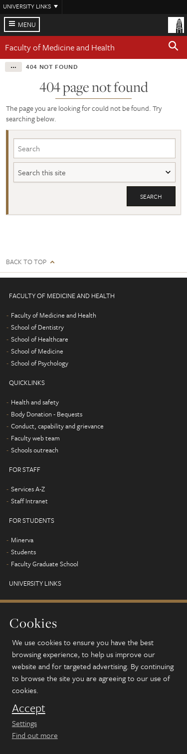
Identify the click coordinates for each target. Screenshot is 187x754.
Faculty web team (35, 438)
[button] (173, 47)
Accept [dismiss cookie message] (28, 708)
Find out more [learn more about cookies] (35, 735)
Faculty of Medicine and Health (60, 47)
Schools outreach (34, 450)
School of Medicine (37, 351)
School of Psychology (39, 363)
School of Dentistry (37, 327)
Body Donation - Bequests (46, 414)
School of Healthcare (39, 339)
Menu (27, 24)
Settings (24, 723)
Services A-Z (28, 489)
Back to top (26, 262)
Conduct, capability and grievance (57, 426)
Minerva (22, 540)
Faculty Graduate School (44, 564)
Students (23, 552)
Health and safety (35, 402)
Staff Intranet (29, 501)
